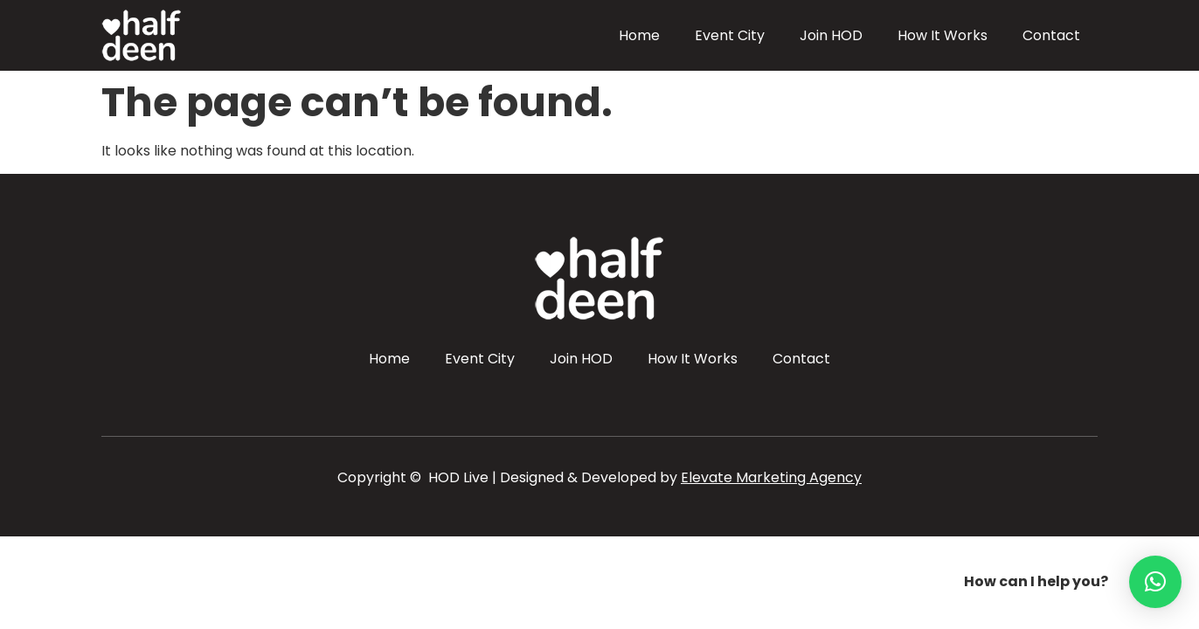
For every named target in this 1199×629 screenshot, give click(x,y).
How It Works (943, 35)
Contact (1051, 35)
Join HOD (831, 35)
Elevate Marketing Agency (771, 477)
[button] (1155, 582)
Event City (730, 35)
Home (639, 35)
